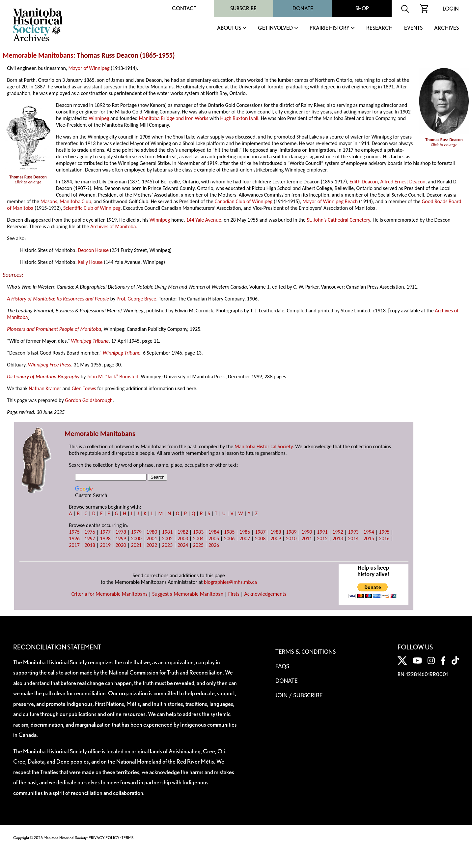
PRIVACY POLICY (104, 837)
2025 (198, 545)
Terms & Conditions (305, 651)
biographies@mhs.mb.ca (230, 582)
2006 (229, 538)
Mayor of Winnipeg (89, 68)
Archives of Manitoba (113, 226)
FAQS (282, 666)
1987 (260, 532)
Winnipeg (99, 118)
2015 (368, 538)
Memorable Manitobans (38, 55)
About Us (229, 28)
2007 (244, 538)
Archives (446, 28)
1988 (275, 532)
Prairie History (329, 28)
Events (413, 28)
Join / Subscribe (299, 695)
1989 (291, 532)
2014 (353, 538)
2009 (275, 538)
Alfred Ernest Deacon (403, 181)
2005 (213, 538)
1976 (89, 532)
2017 (74, 545)
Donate (302, 8)
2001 (152, 538)
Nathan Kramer (45, 388)
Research (379, 28)
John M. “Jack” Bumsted (112, 376)
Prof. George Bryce (136, 299)
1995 (384, 532)
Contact (184, 8)
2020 (120, 545)
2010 (291, 538)
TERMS (127, 837)
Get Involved (275, 28)
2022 (152, 545)
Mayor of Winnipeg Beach (330, 201)
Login (451, 9)
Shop (362, 8)
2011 (306, 538)
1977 (105, 532)
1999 (120, 538)
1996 (74, 538)
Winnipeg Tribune (89, 341)
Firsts (233, 594)
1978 (120, 532)
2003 (183, 538)
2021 (136, 545)
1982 (183, 532)
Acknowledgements (265, 594)
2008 (260, 538)
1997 (89, 538)
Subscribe (243, 8)
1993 (353, 532)
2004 (198, 538)
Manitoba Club (75, 201)
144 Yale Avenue (203, 220)
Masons (49, 201)
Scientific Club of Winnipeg (92, 208)
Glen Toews (84, 388)
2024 (183, 545)
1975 (74, 532)
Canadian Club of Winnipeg (243, 201)
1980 (152, 532)
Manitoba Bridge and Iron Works (173, 118)
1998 (105, 538)
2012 (322, 538)
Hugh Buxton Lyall (239, 118)
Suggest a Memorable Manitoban (187, 594)
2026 (213, 545)
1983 (198, 532)
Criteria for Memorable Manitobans (109, 594)
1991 (322, 532)
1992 (337, 532)
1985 (229, 532)
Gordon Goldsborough (89, 400)
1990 (306, 532)
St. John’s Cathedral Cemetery (338, 220)
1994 (368, 532)
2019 (105, 545)
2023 (167, 545)
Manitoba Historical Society (264, 446)
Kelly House (90, 262)
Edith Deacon (363, 181)
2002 (167, 538)
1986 (244, 532)
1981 (167, 532)
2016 (384, 538)
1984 (213, 532)
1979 (136, 532)
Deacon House (93, 250)
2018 (89, 545)
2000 (136, 538)
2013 (337, 538)
